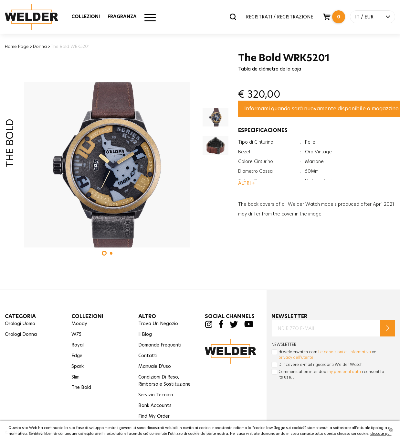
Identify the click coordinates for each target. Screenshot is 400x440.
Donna (40, 46)
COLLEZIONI (85, 16)
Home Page (17, 46)
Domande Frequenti (159, 345)
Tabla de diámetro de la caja (269, 69)
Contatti (147, 355)
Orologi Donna (21, 334)
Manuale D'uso (154, 366)
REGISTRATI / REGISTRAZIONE (279, 17)
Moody (79, 323)
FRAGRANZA (122, 16)
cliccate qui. (381, 433)
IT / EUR (364, 17)
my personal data (344, 371)
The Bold (81, 387)
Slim (75, 377)
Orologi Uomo (20, 323)
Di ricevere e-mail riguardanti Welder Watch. (321, 364)
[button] (104, 253)
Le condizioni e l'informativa (344, 352)
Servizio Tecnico (155, 394)
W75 (76, 334)
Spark (77, 366)
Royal (77, 345)
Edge (76, 355)
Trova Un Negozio (158, 323)
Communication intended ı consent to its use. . (331, 374)
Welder (38, 17)
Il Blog (145, 334)
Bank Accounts (155, 405)
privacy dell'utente (296, 357)
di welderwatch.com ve (327, 354)
